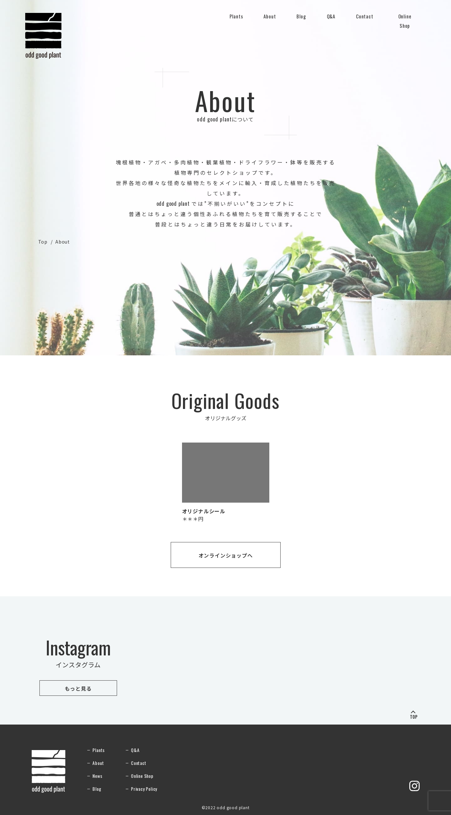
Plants (236, 20)
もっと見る (78, 688)
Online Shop (405, 21)
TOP (414, 716)
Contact (365, 20)
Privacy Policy (144, 788)
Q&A (331, 20)
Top (43, 241)
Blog (301, 16)
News (97, 775)
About (269, 20)
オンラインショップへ (226, 555)
